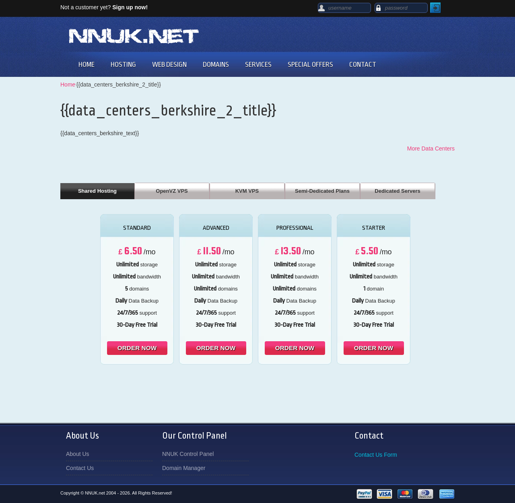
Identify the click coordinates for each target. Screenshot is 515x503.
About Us (77, 454)
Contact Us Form (375, 454)
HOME (86, 64)
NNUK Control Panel (188, 454)
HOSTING (123, 64)
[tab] (97, 191)
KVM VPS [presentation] (247, 191)
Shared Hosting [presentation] (97, 191)
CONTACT (362, 64)
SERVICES (258, 64)
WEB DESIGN (169, 64)
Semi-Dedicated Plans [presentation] (322, 191)
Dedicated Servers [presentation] (397, 191)
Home (67, 84)
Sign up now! (130, 7)
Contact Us (80, 468)
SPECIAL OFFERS (310, 64)
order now (137, 347)
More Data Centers (431, 148)
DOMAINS (216, 64)
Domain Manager (183, 468)
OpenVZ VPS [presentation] (171, 191)
